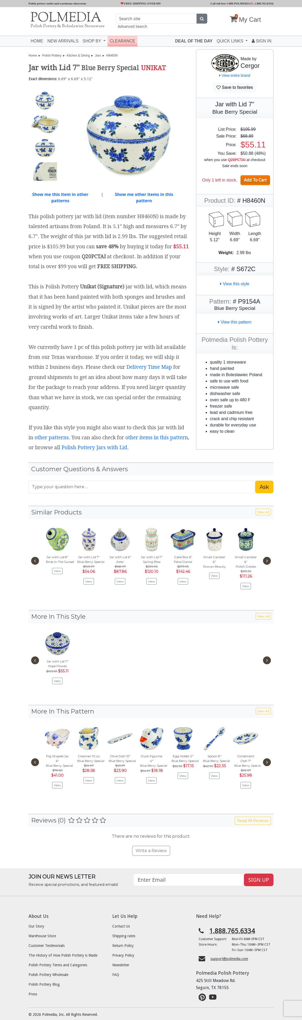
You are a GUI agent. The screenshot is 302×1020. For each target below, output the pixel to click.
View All (263, 512)
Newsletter (120, 965)
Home (37, 41)
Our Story (36, 926)
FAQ (115, 975)
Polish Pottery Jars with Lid (94, 448)
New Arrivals (63, 41)
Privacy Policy (123, 955)
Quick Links (230, 41)
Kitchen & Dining (78, 55)
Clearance (122, 41)
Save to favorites (234, 87)
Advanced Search (132, 26)
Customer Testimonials (47, 946)
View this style (234, 284)
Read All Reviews (253, 820)
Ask (264, 487)
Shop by (92, 41)
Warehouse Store (42, 936)
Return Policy (123, 946)
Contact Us (121, 926)
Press (33, 994)
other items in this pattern (156, 438)
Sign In (261, 41)
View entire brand (234, 75)
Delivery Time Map (149, 367)
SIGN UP (258, 879)
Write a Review (151, 850)
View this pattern (234, 322)
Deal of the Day (193, 41)
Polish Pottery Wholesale (48, 975)
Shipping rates (123, 936)
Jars (98, 55)
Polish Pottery (51, 55)
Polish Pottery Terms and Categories (58, 965)
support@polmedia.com (229, 959)
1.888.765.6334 (262, 3)
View (57, 571)
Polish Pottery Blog (44, 984)
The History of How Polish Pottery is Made (63, 955)
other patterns (52, 438)
